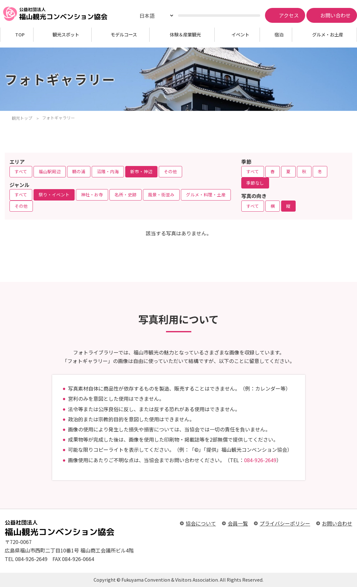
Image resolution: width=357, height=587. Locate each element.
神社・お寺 (92, 194)
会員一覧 (238, 523)
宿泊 (278, 35)
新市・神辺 (141, 171)
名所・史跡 (125, 194)
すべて (21, 171)
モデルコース (124, 35)
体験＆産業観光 (185, 35)
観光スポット (65, 35)
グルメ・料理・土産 (206, 194)
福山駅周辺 (50, 171)
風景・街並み (161, 194)
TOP (20, 35)
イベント (240, 35)
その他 (170, 171)
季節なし (255, 183)
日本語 (147, 15)
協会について (201, 523)
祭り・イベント (54, 194)
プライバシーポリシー (285, 523)
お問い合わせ (337, 523)
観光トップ (22, 118)
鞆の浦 (78, 171)
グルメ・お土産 (327, 35)
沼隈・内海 (108, 171)
